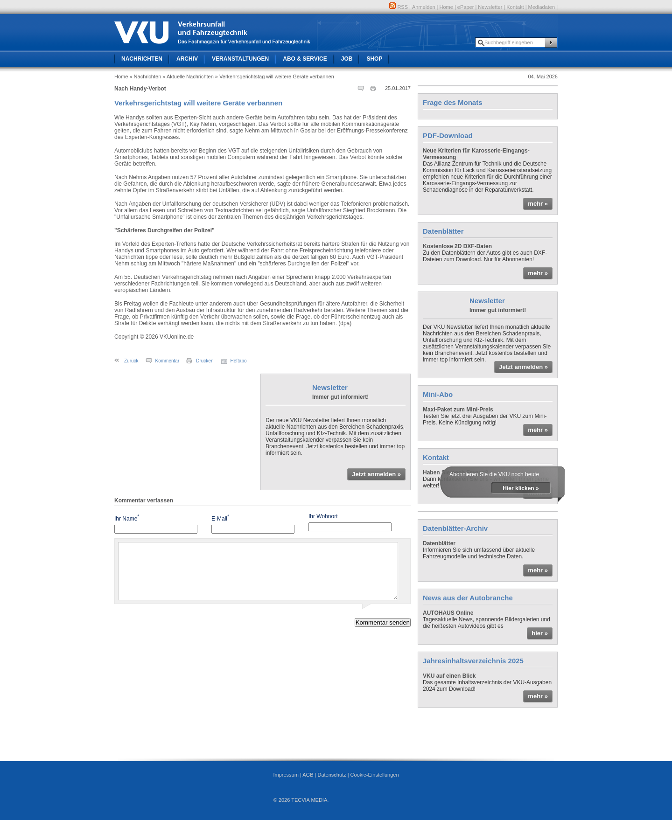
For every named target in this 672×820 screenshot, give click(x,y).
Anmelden (423, 7)
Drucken (204, 360)
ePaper (465, 7)
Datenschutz (331, 775)
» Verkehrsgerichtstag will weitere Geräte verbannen (274, 76)
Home (446, 7)
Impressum (285, 775)
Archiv (187, 59)
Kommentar (167, 360)
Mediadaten (541, 7)
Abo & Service (305, 59)
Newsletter (490, 7)
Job (347, 59)
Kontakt (515, 7)
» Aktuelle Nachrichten (187, 76)
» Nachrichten (145, 76)
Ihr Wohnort (322, 516)
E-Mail (220, 518)
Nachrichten (141, 59)
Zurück (131, 360)
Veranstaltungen (240, 59)
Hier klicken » (521, 488)
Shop (374, 59)
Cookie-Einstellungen (374, 775)
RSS (398, 7)
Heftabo (239, 360)
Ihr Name (126, 518)
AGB (307, 775)
